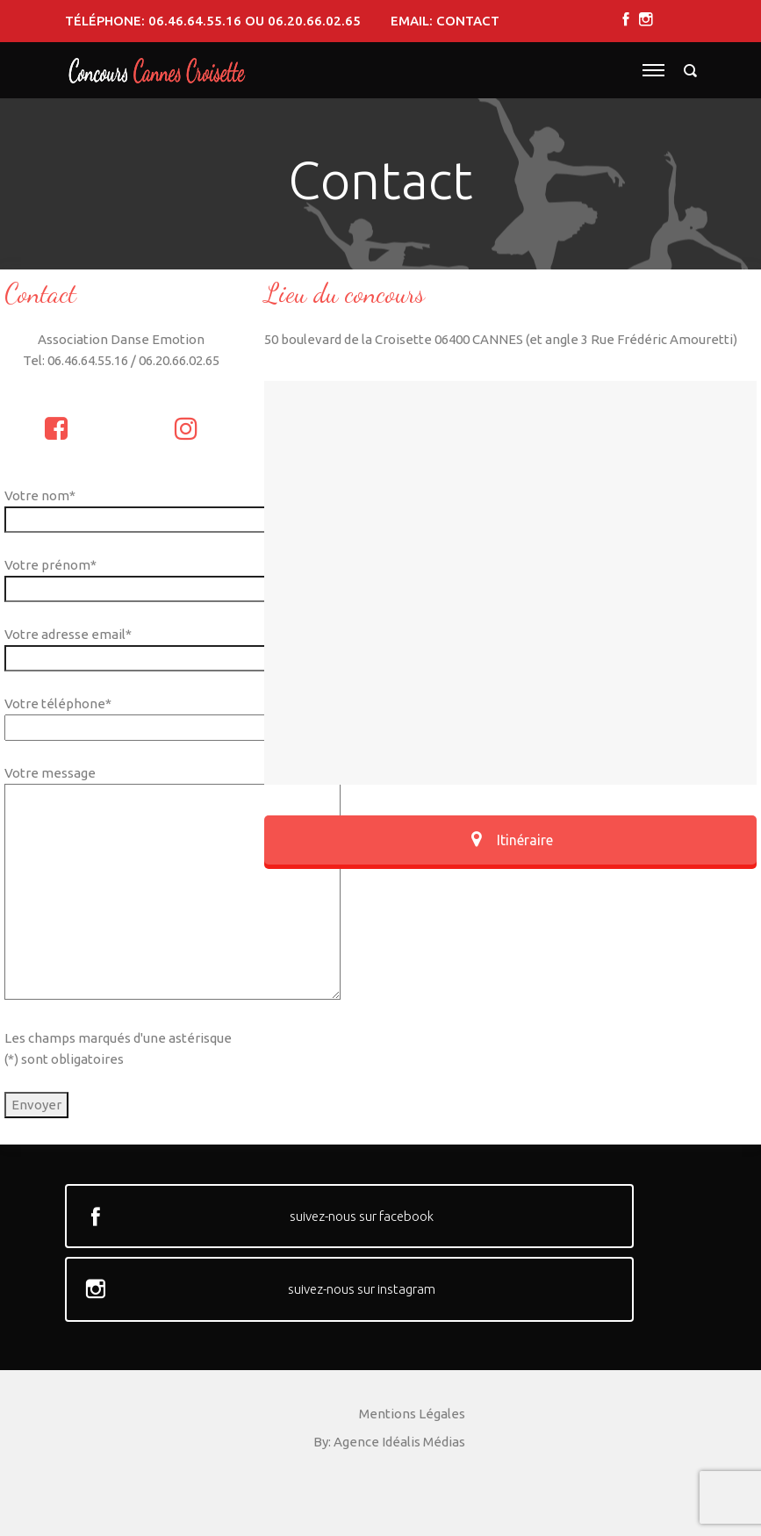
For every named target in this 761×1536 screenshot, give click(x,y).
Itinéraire (510, 840)
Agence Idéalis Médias (399, 1441)
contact (467, 20)
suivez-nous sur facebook (362, 1216)
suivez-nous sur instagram (361, 1288)
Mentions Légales (412, 1413)
